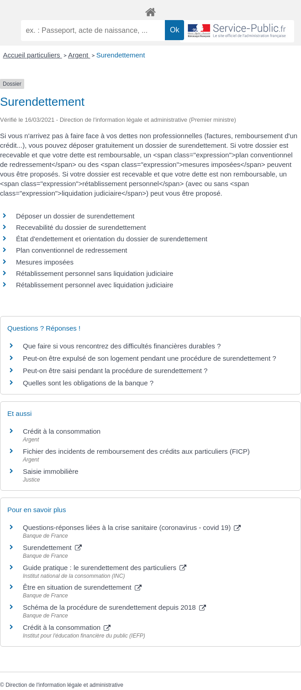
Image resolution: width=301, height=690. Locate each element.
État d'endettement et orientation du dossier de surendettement (111, 239)
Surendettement (120, 55)
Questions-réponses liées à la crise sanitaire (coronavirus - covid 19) (132, 527)
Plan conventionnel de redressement (71, 250)
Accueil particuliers (32, 55)
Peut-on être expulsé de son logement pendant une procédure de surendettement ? (149, 358)
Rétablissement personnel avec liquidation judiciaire (94, 285)
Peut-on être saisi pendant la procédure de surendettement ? (115, 370)
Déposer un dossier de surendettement (75, 216)
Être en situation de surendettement (82, 587)
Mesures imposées (45, 262)
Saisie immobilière (51, 471)
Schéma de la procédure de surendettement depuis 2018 (114, 607)
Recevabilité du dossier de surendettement (81, 227)
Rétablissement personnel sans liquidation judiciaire (94, 273)
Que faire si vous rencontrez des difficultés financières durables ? (122, 346)
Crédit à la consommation (61, 431)
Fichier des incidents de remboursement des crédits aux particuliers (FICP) (136, 451)
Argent (79, 55)
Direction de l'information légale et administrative (64, 685)
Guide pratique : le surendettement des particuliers (104, 567)
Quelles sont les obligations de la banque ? (88, 383)
